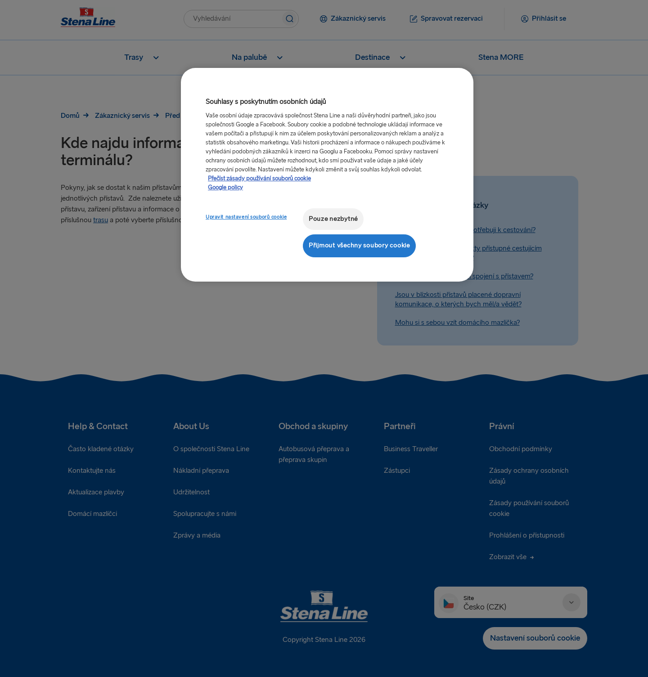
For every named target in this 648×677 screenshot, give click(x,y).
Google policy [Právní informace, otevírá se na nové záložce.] (225, 187)
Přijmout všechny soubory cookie (359, 245)
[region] (327, 175)
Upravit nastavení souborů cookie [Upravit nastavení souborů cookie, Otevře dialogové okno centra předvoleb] (246, 217)
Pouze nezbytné (333, 219)
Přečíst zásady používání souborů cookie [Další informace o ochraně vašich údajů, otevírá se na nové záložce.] (259, 178)
